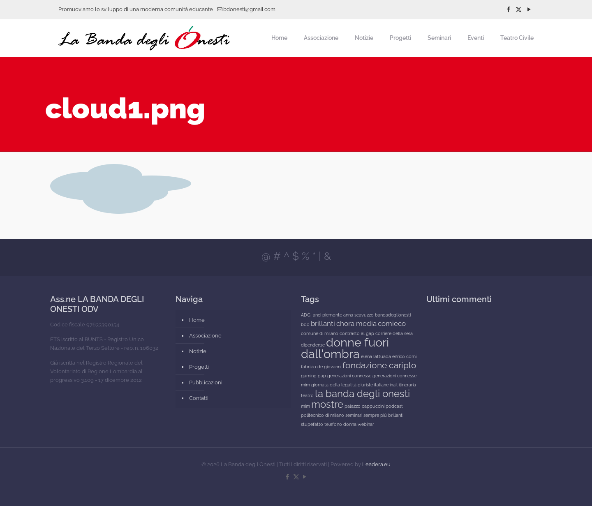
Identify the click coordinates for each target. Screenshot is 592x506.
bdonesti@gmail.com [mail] (249, 9)
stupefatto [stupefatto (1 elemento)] (312, 424)
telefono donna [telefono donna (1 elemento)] (340, 424)
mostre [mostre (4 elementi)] (327, 404)
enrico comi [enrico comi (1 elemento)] (404, 356)
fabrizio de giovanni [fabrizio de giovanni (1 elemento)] (321, 366)
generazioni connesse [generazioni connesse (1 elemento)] (349, 375)
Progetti (199, 367)
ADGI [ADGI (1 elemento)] (306, 314)
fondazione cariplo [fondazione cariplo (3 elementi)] (379, 365)
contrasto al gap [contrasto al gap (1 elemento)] (357, 333)
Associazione (205, 336)
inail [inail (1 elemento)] (394, 384)
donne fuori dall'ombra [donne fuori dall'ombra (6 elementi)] (345, 348)
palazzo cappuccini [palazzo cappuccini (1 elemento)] (364, 406)
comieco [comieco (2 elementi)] (392, 323)
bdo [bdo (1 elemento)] (305, 324)
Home (197, 320)
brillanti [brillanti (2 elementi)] (323, 323)
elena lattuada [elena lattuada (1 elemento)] (376, 356)
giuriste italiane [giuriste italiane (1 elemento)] (373, 384)
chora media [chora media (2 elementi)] (356, 323)
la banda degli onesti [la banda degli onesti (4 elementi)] (362, 394)
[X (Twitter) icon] (519, 9)
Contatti (198, 398)
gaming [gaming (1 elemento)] (309, 375)
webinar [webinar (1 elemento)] (366, 424)
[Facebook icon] (508, 9)
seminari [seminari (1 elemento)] (353, 415)
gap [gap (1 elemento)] (322, 375)
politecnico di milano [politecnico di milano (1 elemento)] (322, 415)
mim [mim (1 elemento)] (305, 406)
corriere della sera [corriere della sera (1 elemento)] (394, 333)
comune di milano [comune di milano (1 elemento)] (319, 333)
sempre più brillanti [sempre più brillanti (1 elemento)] (383, 415)
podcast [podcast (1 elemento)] (394, 406)
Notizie (197, 351)
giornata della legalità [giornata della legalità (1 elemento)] (333, 384)
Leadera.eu (376, 464)
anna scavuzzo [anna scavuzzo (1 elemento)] (358, 314)
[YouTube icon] (529, 9)
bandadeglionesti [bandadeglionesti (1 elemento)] (393, 314)
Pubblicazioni (205, 382)
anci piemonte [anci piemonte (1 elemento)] (327, 314)
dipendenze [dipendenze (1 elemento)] (313, 344)
